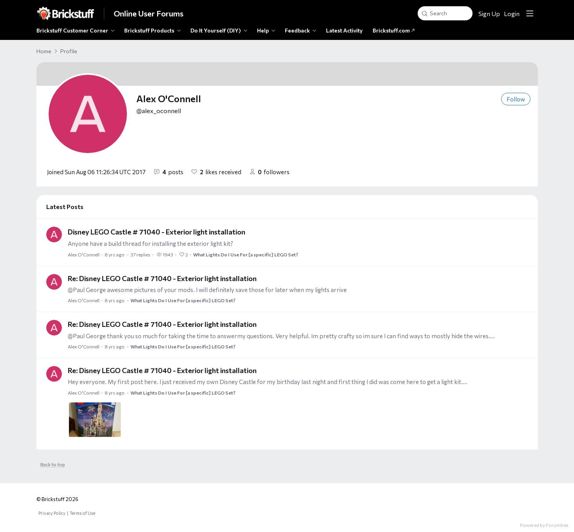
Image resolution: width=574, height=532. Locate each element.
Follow (516, 99)
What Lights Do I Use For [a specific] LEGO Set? (245, 254)
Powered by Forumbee (544, 525)
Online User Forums (148, 13)
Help (263, 30)
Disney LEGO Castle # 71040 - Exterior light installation (156, 231)
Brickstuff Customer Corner (72, 30)
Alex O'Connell (84, 254)
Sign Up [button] (489, 13)
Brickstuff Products (149, 30)
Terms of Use (82, 513)
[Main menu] (530, 13)
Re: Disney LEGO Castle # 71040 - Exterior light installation (162, 278)
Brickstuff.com (394, 30)
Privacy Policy (51, 513)
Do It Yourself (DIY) (215, 30)
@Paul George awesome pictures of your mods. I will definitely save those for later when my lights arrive (207, 289)
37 (140, 254)
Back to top (52, 464)
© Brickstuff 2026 (57, 499)
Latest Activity (344, 30)
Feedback (297, 30)
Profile (68, 51)
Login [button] (512, 13)
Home (43, 51)
